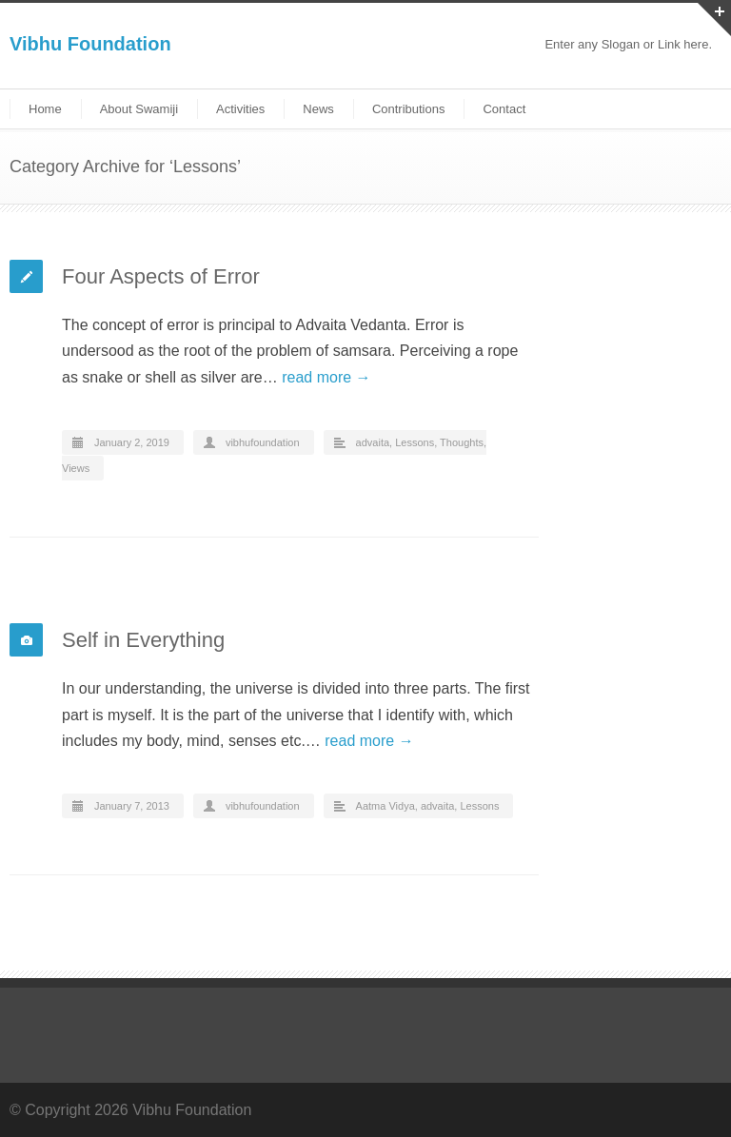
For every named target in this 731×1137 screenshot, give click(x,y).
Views (75, 468)
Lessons (414, 442)
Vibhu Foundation (90, 43)
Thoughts (462, 442)
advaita (372, 442)
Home (45, 109)
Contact (504, 109)
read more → (326, 377)
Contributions (408, 109)
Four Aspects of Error (161, 276)
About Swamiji (139, 109)
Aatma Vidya (385, 806)
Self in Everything (143, 640)
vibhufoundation (263, 442)
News (318, 109)
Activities (240, 109)
